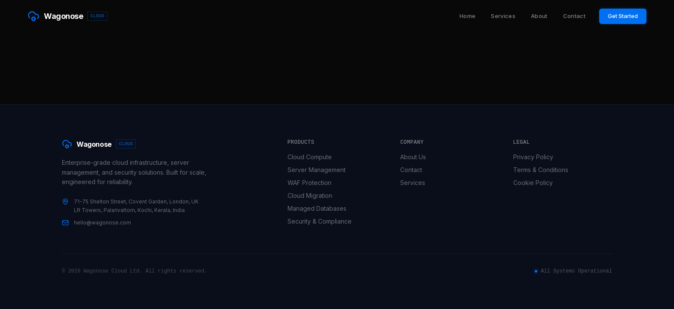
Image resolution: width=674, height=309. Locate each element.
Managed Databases (320, 208)
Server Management (320, 169)
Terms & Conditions (544, 169)
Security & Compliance (323, 221)
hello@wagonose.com (102, 222)
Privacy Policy (536, 157)
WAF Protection (313, 182)
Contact (574, 15)
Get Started (623, 15)
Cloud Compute (313, 157)
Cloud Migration (313, 195)
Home (467, 15)
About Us (416, 157)
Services (503, 15)
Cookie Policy (536, 182)
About (539, 15)
